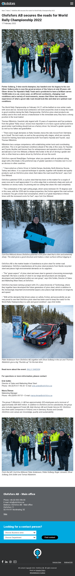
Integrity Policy (40, 570)
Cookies (42, 573)
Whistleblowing (35, 573)
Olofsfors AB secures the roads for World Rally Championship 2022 (33, 10)
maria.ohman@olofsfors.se (41, 395)
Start (3, 10)
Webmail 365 (68, 562)
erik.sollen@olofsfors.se (42, 386)
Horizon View (57, 562)
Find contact (50, 537)
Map (5, 514)
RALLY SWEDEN (33, 369)
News (8, 10)
